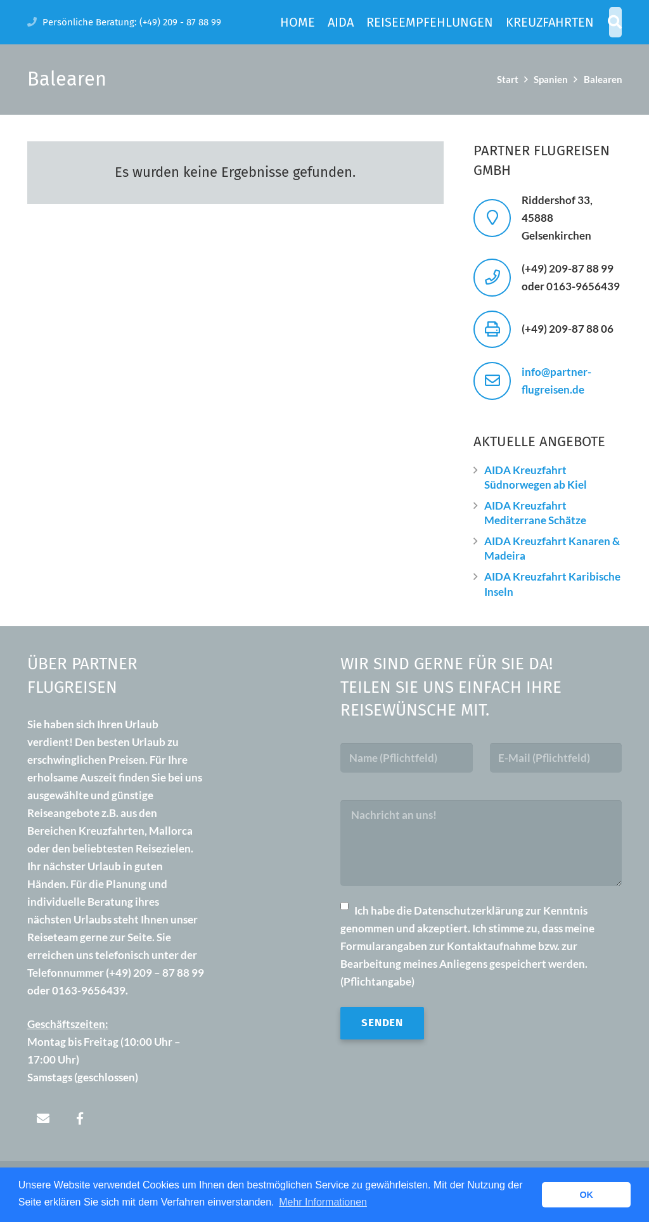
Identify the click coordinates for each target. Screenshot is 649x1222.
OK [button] (586, 1195)
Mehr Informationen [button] (323, 1202)
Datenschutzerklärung (469, 910)
